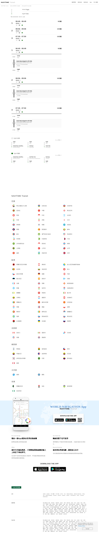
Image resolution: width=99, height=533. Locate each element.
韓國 (50, 504)
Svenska (82, 495)
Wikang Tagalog (49, 495)
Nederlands (45, 496)
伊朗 (84, 502)
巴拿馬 (80, 511)
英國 (55, 508)
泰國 (59, 505)
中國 (65, 502)
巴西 (78, 512)
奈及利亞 (65, 531)
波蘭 (75, 509)
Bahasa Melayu (70, 493)
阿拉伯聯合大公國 (46, 502)
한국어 (61, 493)
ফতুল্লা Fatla (25, 13)
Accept (87, 528)
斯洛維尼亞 (51, 511)
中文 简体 (57, 493)
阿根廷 (47, 512)
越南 (72, 505)
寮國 (57, 504)
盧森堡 (47, 509)
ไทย (65, 493)
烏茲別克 (76, 505)
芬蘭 (49, 508)
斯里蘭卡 (60, 504)
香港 (72, 502)
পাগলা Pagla (25, 9)
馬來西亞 (78, 504)
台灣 (70, 505)
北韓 (80, 505)
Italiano (67, 495)
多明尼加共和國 (73, 512)
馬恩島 (79, 508)
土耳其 (66, 505)
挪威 (72, 509)
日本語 (44, 493)
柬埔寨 (47, 504)
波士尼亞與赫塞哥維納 (54, 507)
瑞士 (69, 507)
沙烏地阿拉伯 (51, 505)
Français (55, 495)
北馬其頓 (66, 509)
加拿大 (72, 511)
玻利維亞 (51, 512)
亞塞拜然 (57, 502)
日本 (44, 504)
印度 (81, 502)
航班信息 (86, 2)
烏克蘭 (65, 511)
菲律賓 (82, 504)
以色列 (78, 502)
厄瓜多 (67, 512)
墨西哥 (76, 511)
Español (63, 495)
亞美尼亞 (52, 502)
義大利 (83, 508)
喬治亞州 (68, 502)
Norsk (78, 495)
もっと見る (58, 140)
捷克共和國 (73, 507)
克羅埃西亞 (71, 508)
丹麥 (80, 507)
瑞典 (47, 511)
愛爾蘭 (76, 508)
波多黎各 (63, 512)
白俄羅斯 (61, 511)
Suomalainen (73, 495)
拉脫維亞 (51, 509)
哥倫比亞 (58, 512)
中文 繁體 (52, 493)
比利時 (61, 507)
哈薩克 (53, 504)
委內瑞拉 (81, 512)
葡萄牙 (78, 509)
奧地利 (48, 507)
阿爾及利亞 (53, 531)
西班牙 (46, 508)
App (91, 2)
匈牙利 (66, 508)
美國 (83, 511)
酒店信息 (80, 2)
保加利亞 (65, 507)
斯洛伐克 (56, 511)
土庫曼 (62, 505)
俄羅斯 (69, 511)
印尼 (75, 502)
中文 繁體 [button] (96, 2)
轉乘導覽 (74, 2)
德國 (77, 507)
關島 (48, 531)
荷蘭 (69, 509)
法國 (52, 508)
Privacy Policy (81, 526)
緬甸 (64, 504)
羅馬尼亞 (82, 509)
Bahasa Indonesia (77, 493)
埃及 (57, 531)
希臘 (63, 508)
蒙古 (67, 504)
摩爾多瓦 (56, 509)
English (48, 493)
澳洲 (46, 531)
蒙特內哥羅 (61, 509)
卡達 (47, 505)
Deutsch (59, 495)
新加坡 (56, 505)
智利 (55, 512)
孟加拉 (61, 502)
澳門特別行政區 (72, 504)
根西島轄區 (59, 508)
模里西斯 (60, 531)
